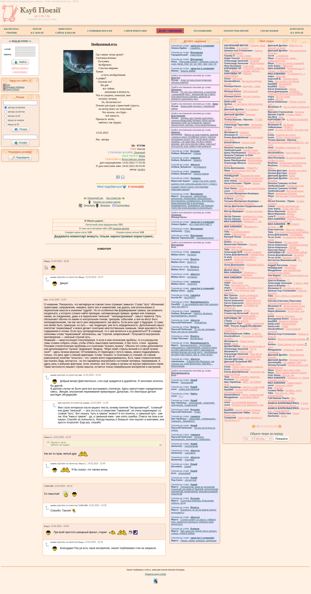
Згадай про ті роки (251, 58)
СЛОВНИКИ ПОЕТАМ (99, 31)
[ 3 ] (267, 426)
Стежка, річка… (294, 114)
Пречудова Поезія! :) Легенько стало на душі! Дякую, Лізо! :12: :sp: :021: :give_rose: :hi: (194, 63)
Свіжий (187, 466)
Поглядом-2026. (232, 364)
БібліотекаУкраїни (11, 31)
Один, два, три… (292, 208)
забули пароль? (19, 68)
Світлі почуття (253, 300)
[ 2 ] (262, 426)
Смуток (239, 198)
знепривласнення (205, 238)
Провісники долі (295, 185)
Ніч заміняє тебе (292, 362)
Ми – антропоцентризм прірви (282, 399)
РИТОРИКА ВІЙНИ (297, 252)
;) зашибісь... (195, 48)
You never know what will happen (292, 232)
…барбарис (282, 55)
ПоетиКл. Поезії (37, 31)
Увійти (20, 62)
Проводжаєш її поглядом (292, 163)
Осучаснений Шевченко (244, 402)
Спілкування (269, 31)
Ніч (239, 101)
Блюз (292, 175)
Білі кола (237, 78)
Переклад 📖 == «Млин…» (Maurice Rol (286, 69)
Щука (284, 416)
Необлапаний (191, 446)
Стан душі (248, 66)
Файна (190, 291)
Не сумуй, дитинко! (234, 208)
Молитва (238, 242)
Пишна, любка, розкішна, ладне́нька (198, 540)
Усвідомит (189, 460)
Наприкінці (256, 124)
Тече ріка (281, 76)
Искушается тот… (240, 285)
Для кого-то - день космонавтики (281, 394)
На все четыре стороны (248, 410)
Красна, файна (188, 71)
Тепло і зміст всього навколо (247, 366)
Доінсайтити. (200, 322)
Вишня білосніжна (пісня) (242, 184)
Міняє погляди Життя (253, 346)
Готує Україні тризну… (246, 257)
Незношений (187, 382)
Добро (292, 89)
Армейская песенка (286, 193)
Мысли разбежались (242, 249)
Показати (281, 438)
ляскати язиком (201, 174)
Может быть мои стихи (288, 370)
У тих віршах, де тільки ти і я (247, 287)
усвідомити (190, 453)
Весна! (279, 99)
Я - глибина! (242, 379)
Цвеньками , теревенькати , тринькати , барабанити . (193, 420)
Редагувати (89, 205)
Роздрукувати (123, 205)
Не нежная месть (292, 288)
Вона (235, 343)
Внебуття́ (191, 262)
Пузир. (197, 412)
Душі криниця (255, 160)
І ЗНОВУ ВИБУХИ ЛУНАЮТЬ (242, 202)
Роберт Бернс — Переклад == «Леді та (286, 220)
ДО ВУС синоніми (170, 31)
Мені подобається (109, 186)
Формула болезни (288, 321)
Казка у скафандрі (254, 323)
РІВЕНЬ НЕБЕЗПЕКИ (238, 74)
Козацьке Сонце (284, 385)
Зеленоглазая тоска (294, 306)
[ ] (258, 426)
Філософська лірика (133, 159)
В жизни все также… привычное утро (283, 59)
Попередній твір (95, 198)
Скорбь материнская (288, 206)
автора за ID (14, 116)
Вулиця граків (250, 219)
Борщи (291, 214)
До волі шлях (291, 242)
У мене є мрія (301, 283)
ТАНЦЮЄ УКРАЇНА (234, 196)
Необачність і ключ (253, 216)
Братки (292, 173)
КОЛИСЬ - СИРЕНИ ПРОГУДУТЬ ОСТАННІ (285, 92)
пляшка (197, 153)
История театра (297, 360)
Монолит (292, 211)
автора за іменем (16, 107)
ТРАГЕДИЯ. (238, 191)
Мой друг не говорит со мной (285, 46)
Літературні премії (236, 31)
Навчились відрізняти (250, 180)
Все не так (288, 375)
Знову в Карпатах (248, 295)
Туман (285, 326)
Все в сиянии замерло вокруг (291, 372)
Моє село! (237, 282)
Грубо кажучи (241, 321)
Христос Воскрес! (285, 316)
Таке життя (256, 354)
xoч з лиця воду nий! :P (200, 224)
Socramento (285, 84)
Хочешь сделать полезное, (245, 377)
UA (36, 16)
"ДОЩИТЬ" (252, 168)
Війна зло (288, 66)
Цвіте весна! (239, 234)
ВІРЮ (247, 310)
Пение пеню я (247, 341)
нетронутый (190, 480)
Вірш (142, 155)
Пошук (20, 129)
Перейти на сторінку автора (107, 202)
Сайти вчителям (135, 31)
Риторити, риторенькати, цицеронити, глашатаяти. (191, 438)
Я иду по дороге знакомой (290, 63)
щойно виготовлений (189, 389)
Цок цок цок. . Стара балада (288, 409)
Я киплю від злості (286, 135)
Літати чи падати (241, 369)
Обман (293, 265)
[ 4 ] (271, 426)
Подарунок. (290, 267)
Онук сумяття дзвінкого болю (284, 153)
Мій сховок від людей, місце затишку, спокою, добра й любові (194, 532)
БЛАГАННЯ (249, 318)
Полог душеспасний (253, 394)
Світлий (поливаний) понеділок (284, 303)
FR (42, 16)
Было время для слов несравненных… (239, 171)
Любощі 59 (296, 318)
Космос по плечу (298, 170)
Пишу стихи (246, 351)
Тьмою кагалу (294, 382)
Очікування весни (298, 245)
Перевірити (20, 157)
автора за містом (16, 112)
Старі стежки (244, 55)
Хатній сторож (250, 150)
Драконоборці (289, 323)
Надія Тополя (12, 89)
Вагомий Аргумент (250, 175)
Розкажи (278, 388)
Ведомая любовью (15, 87)
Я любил (255, 60)
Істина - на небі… (287, 216)
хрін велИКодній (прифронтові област (284, 271)
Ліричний (139, 152)
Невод (282, 86)
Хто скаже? (243, 48)
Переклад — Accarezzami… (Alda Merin (240, 273)
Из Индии (288, 124)
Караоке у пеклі (291, 257)
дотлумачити (200, 167)
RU (48, 16)
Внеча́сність (193, 269)
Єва (8, 85)
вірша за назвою (16, 120)
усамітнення (196, 55)
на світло (299, 255)
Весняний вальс (295, 191)
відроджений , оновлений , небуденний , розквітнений (193, 404)
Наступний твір (113, 198)
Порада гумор (257, 45)
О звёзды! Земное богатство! (247, 178)
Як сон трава (283, 96)
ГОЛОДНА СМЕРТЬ (253, 68)
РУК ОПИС (293, 250)
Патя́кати (191, 254)
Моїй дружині (257, 63)
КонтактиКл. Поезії (296, 31)
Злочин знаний (247, 298)
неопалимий (184, 473)
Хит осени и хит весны (287, 81)
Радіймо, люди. (293, 390)
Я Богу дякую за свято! (288, 137)
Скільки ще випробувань (252, 188)
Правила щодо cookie (155, 574)
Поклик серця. (290, 78)
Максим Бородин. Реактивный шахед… (241, 314)
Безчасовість (196, 338)
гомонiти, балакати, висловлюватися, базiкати (192, 314)
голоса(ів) (136, 186)
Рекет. (187, 231)
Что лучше (245, 135)
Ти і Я (253, 349)
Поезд (296, 413)
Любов (292, 247)
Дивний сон (254, 152)
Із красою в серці (252, 157)
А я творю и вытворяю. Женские (241, 110)
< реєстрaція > (20, 71)
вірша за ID (13, 124)
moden (141, 169)
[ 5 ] (276, 426)
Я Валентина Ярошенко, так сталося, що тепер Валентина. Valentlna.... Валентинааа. (192, 363)
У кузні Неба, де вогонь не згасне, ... (288, 404)
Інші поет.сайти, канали (65, 31)
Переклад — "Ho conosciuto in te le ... (243, 222)
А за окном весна (240, 231)
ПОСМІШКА (296, 234)
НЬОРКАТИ (189, 297)
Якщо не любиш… (295, 229)
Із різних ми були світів (248, 356)
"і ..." (181, 396)
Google (20, 143)
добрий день (257, 254)
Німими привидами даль (240, 245)
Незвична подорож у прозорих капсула (240, 260)
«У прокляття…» (296, 73)
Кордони (299, 112)
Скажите (244, 132)
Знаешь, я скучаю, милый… (246, 71)
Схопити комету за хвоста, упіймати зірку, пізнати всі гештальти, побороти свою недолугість (193, 521)
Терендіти (192, 284)
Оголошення (203, 31)
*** (242, 270)
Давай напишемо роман (289, 308)
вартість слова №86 (254, 387)
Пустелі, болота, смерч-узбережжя (242, 97)
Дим (281, 117)
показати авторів (121, 228)
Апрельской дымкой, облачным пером (241, 390)
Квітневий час (252, 359)
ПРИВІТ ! (288, 127)
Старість (256, 333)
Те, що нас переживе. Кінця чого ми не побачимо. (193, 330)
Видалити (105, 205)
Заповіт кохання (252, 252)
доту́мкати (192, 277)
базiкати (198, 160)
